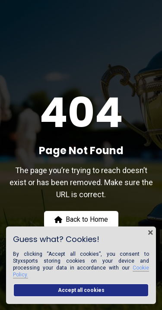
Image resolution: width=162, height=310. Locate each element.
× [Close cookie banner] (150, 232)
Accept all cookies (81, 290)
